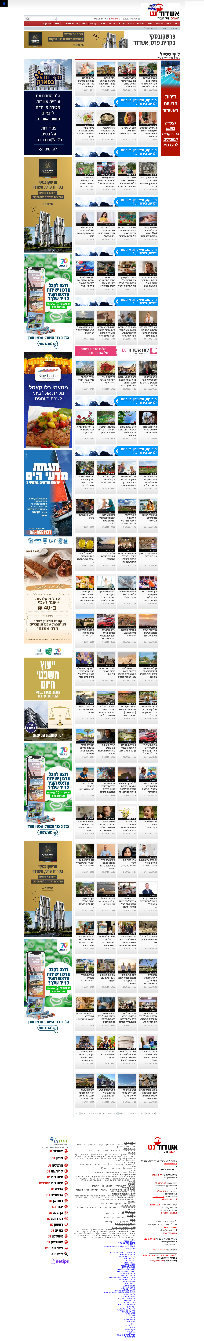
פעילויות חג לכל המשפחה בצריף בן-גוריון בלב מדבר (127, 748)
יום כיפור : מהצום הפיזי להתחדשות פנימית (86, 709)
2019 (115, 1114)
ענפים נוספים (129, 1168)
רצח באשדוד (130, 1325)
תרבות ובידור (129, 1162)
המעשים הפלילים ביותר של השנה (106, 1235)
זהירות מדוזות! (108, 898)
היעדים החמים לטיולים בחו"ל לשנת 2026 (150, 429)
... (135, 136)
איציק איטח (130, 1321)
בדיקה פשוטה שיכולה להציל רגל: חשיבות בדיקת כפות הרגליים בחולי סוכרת (106, 1019)
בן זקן (133, 1323)
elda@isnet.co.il (169, 1199)
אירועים (132, 1186)
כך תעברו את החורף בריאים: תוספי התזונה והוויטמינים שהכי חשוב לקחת (86, 597)
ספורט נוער (116, 1168)
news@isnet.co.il (169, 1213)
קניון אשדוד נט (96, 1237)
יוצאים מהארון (123, 1146)
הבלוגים (131, 1201)
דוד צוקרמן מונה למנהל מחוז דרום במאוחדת (148, 901)
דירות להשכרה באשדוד (125, 1272)
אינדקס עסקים (89, 1231)
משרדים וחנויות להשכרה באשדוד (121, 1277)
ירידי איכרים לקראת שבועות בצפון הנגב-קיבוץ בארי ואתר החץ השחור (107, 84)
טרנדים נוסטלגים (94, 1208)
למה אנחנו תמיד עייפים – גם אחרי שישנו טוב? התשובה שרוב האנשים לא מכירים (148, 283)
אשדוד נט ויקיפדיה (127, 1296)
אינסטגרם (96, 1186)
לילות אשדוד (121, 1186)
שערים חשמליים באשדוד (125, 1291)
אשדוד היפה (130, 1190)
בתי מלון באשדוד (128, 1258)
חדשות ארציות (129, 1150)
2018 (110, 1114)
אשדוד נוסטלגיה (128, 1205)
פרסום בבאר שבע (127, 1275)
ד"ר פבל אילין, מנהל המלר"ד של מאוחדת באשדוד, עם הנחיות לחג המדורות (148, 1019)
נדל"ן (90, 1150)
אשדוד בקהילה (128, 1188)
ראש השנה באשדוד (118, 1233)
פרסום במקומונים (128, 1262)
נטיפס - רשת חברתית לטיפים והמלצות (119, 1247)
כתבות (132, 1172)
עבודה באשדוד (129, 1300)
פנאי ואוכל (102, 1231)
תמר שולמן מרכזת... (86, 789)
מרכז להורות (130, 1337)
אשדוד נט (175, 57)
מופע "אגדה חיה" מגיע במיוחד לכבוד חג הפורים (85, 330)
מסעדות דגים (97, 1154)
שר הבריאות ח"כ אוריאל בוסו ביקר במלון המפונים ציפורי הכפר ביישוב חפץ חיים (127, 942)
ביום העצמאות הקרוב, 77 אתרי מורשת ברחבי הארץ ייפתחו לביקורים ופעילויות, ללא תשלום (86, 1060)
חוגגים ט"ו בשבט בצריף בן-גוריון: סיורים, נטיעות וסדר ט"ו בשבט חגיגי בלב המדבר (86, 482)
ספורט (159, 23)
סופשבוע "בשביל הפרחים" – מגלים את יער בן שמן (106, 429)
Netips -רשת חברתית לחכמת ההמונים (119, 1293)
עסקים (121, 23)
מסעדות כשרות (93, 1158)
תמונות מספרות (112, 1172)
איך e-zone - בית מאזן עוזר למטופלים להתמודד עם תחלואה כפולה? (149, 597)
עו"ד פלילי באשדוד (127, 1308)
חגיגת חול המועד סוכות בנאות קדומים (107, 671)
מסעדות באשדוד (128, 1268)
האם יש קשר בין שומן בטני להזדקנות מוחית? (127, 130)
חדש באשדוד (109, 1213)
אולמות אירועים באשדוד (125, 1304)
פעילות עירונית (116, 1190)
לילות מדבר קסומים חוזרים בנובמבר (108, 556)
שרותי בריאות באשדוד (126, 1279)
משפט (84, 23)
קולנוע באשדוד (85, 1164)
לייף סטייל (162, 57)
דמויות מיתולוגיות (111, 1208)
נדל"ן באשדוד (129, 1241)
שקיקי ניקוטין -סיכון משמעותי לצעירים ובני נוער (106, 130)
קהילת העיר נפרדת (119, 1192)
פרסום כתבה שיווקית (126, 1298)
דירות (102, 23)
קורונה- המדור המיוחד (126, 1225)
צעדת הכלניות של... (107, 482)
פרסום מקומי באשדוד (126, 1254)
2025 (148, 1114)
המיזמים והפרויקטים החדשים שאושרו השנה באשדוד (113, 1229)
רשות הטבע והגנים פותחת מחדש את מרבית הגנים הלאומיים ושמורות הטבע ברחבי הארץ (127, 233)
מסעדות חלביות (112, 1154)
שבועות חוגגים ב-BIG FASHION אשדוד (107, 978)
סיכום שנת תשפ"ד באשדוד (123, 1194)
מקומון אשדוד (129, 1264)
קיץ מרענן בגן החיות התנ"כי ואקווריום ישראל (86, 901)
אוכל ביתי (129, 1156)
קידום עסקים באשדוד (126, 1256)
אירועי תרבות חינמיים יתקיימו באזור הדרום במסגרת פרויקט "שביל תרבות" (107, 789)
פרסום (132, 1318)
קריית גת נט (130, 1314)
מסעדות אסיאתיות (114, 1156)
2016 (99, 1114)
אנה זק (132, 1327)
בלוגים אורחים (107, 1204)
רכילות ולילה (129, 1142)
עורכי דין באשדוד (111, 1221)
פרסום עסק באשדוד (126, 1243)
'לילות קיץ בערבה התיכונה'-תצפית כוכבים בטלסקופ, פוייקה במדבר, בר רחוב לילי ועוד (127, 789)
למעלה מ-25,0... (129, 597)
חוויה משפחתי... (87, 383)
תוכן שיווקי (131, 1213)
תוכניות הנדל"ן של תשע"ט (95, 1233)
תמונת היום (107, 1186)
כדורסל (105, 1168)
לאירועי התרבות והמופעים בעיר (122, 1164)
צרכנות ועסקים (128, 1211)
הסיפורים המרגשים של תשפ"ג (104, 1176)
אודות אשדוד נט (70, 23)
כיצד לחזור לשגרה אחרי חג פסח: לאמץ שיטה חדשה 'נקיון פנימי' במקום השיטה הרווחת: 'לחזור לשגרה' (106, 236)
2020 (121, 1114)
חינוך (56, 23)
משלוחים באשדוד (128, 1266)
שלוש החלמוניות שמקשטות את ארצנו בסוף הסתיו (85, 556)
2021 (126, 1114)
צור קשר (46, 23)
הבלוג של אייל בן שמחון (125, 1204)
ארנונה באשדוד (129, 1287)
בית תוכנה (85, 1229)
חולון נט (131, 1316)
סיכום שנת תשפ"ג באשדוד (123, 1174)
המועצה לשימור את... (85, 1019)
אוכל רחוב (120, 1160)
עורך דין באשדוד (128, 1312)
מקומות (101, 1144)
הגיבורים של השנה (127, 1176)
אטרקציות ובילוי (150, 28)
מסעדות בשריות (128, 1154)
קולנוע (93, 23)
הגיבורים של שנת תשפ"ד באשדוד (121, 1196)
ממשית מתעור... (129, 636)
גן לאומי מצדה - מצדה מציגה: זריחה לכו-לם (149, 633)
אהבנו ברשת (123, 1231)
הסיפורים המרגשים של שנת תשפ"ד (118, 1198)
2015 (93, 1114)
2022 (131, 1114)
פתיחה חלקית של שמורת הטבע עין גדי (148, 939)
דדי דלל (132, 1333)
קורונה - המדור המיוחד (125, 1223)
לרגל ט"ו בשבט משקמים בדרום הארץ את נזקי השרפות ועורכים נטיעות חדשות (128, 482)
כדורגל (96, 1168)
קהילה (130, 23)
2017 (104, 1114)
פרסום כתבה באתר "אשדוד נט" (122, 1252)
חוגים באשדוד (100, 1164)
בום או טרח (122, 1144)
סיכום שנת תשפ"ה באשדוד (123, 1227)
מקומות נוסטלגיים (127, 1208)
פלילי (97, 1150)
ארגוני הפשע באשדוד (111, 1150)
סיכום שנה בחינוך (120, 1178)
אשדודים (110, 1144)
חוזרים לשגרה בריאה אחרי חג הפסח (108, 1054)
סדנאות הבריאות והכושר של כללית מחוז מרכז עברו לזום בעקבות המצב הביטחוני (86, 942)
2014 (88, 1114)
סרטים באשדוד (126, 1237)
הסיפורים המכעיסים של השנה (117, 1180)
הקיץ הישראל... (150, 827)
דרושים (111, 23)
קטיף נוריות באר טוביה (126, 1335)
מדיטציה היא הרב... (86, 866)
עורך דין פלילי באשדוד (126, 1310)
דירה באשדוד (129, 1306)
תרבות (140, 23)
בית (177, 23)
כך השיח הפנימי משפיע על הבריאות (149, 518)
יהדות (112, 1231)
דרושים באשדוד (129, 1283)
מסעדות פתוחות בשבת (94, 1156)
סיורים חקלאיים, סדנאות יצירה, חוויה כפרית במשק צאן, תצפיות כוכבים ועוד (127, 674)
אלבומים (131, 1184)
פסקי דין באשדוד (128, 1221)
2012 (77, 1114)
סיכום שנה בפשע (102, 1178)
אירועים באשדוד (128, 1281)
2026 (153, 1114)
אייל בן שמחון (129, 1249)
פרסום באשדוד (128, 1295)
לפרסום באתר (100, 19)
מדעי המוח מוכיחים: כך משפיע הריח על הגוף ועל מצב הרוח (128, 827)
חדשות (168, 23)
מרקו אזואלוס (129, 1319)
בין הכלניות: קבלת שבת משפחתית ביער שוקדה (85, 429)
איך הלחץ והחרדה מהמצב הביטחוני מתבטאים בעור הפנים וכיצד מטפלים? (148, 333)
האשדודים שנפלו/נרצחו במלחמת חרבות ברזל (114, 1200)
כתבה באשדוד (129, 1302)
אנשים (92, 1144)
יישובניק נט (130, 1260)
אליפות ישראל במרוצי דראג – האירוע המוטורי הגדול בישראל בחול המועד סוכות (148, 751)
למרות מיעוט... (109, 383)
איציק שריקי (130, 1329)
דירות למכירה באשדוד (126, 1270)
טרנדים (164, 28)
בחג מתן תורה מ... (86, 981)
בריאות (174, 28)
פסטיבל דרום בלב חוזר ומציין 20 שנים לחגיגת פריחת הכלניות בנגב (148, 482)
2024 (142, 1114)
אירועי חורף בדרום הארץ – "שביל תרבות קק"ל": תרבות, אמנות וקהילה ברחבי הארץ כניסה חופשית (127, 562)
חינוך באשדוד (111, 1237)
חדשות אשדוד (129, 1148)
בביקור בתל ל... (87, 636)
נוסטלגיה (99, 1172)
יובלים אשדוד (130, 1331)
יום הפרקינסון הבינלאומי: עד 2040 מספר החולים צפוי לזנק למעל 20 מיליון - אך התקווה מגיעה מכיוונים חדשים (148, 236)
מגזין (133, 1170)
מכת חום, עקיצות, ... (127, 866)
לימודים (120, 1213)
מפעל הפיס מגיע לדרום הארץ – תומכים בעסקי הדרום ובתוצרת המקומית (107, 1096)
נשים (133, 1231)
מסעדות (131, 1152)
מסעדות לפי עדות (109, 1158)
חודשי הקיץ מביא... (149, 866)
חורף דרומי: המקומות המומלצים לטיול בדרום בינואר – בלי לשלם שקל (128, 521)
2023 (137, 1114)
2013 (83, 1114)
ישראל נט (131, 1245)
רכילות (149, 23)
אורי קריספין (155, 1205)
